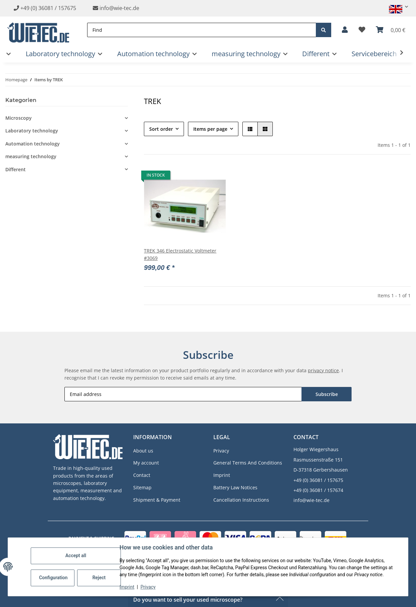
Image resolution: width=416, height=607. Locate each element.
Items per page (210, 129)
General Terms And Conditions (247, 463)
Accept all (75, 555)
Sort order (161, 129)
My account (146, 463)
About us (143, 450)
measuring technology (30, 156)
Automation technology (32, 143)
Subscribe (327, 394)
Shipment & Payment (156, 500)
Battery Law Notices (235, 487)
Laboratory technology (31, 130)
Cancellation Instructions (241, 500)
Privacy (148, 587)
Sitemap (142, 487)
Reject (99, 577)
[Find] (201, 30)
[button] (395, 7)
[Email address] (183, 394)
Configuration (53, 577)
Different (15, 169)
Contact (141, 475)
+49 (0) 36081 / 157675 (48, 8)
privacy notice (323, 370)
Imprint (127, 587)
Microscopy (18, 118)
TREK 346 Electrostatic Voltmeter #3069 (180, 254)
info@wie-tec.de (116, 8)
